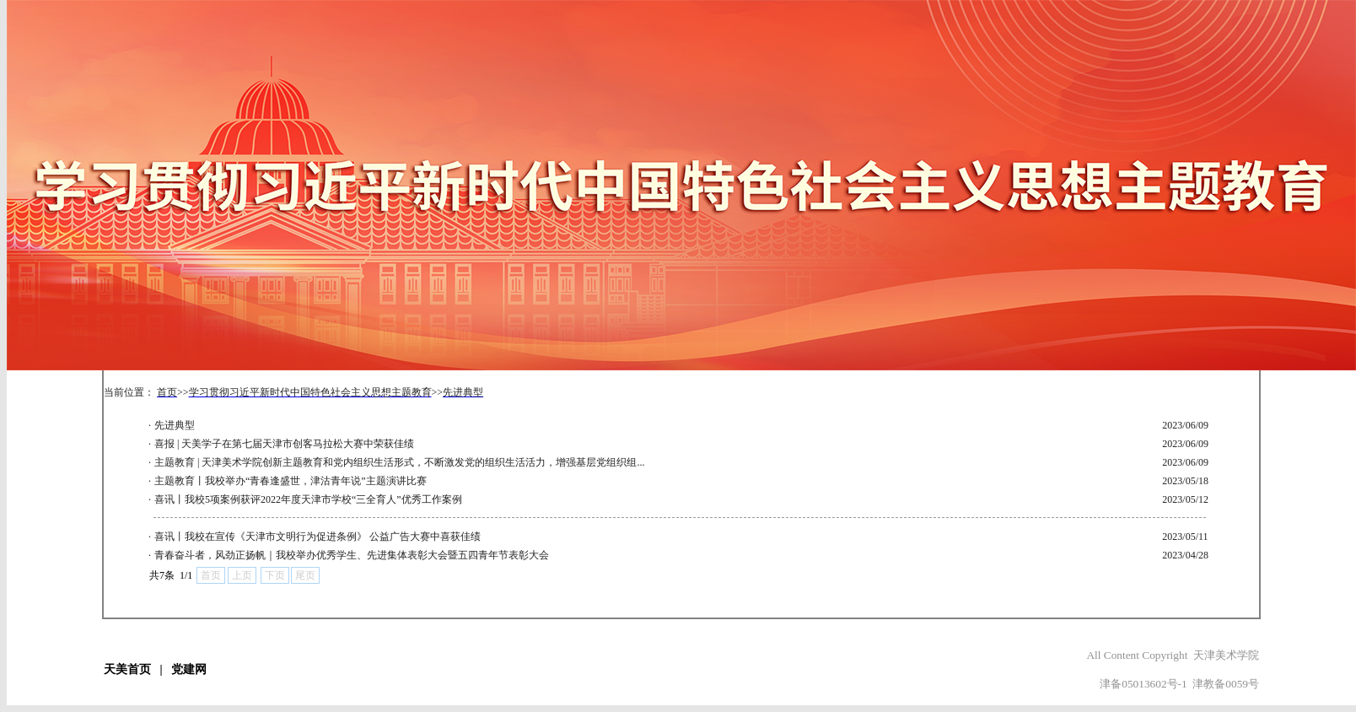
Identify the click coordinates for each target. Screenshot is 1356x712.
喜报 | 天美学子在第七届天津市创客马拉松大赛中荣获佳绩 (284, 444)
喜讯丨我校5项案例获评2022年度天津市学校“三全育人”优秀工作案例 (308, 499)
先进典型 (174, 425)
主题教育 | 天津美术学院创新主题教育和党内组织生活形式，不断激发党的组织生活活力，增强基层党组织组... (399, 462)
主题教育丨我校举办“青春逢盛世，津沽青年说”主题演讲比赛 (290, 481)
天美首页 (127, 669)
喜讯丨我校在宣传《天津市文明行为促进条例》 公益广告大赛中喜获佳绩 (317, 536)
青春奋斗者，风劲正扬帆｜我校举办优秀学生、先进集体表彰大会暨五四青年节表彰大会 (351, 555)
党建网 (189, 669)
